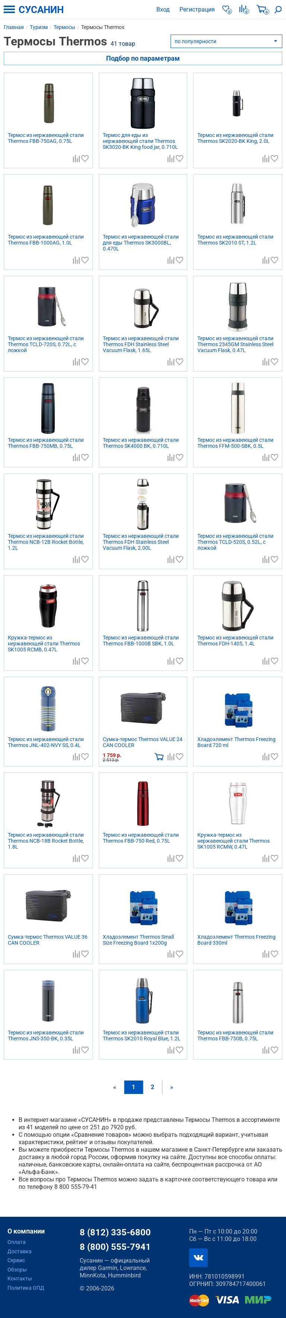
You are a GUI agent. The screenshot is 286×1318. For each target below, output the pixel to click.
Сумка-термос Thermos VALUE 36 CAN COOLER (48, 940)
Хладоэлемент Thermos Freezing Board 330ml (236, 940)
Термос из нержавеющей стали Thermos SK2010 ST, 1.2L (235, 240)
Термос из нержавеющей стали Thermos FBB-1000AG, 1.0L (46, 240)
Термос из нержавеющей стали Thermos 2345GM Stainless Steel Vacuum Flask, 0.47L (235, 344)
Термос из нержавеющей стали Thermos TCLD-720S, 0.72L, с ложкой (46, 344)
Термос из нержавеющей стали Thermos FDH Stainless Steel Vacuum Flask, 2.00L (141, 542)
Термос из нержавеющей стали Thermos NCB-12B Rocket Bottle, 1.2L (46, 542)
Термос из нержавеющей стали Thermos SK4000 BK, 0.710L (141, 443)
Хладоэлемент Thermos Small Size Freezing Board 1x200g (138, 940)
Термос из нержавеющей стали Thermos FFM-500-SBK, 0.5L (235, 443)
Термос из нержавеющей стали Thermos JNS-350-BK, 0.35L (46, 1035)
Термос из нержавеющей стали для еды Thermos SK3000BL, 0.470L (141, 243)
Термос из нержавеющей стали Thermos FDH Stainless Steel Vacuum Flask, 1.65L (141, 344)
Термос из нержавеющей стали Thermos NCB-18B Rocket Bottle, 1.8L (46, 841)
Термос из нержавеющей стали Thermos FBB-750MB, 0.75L (46, 443)
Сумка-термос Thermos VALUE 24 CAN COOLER (142, 742)
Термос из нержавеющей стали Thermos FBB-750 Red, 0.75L (141, 838)
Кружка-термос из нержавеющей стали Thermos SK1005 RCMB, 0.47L (44, 643)
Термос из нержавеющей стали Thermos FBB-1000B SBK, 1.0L (141, 641)
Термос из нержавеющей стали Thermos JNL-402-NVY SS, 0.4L (46, 742)
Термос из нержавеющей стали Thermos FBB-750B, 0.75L (235, 1035)
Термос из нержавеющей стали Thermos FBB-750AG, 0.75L (46, 138)
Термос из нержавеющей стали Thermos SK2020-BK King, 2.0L (235, 138)
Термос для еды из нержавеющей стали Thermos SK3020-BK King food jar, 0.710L (140, 141)
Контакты (19, 1279)
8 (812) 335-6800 (115, 1232)
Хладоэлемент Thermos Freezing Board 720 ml (236, 742)
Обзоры (17, 1270)
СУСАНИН (41, 10)
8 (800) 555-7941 (115, 1246)
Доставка (19, 1251)
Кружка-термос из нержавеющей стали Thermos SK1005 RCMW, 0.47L (233, 841)
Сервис (16, 1260)
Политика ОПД (25, 1288)
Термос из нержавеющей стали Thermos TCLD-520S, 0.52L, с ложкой (235, 542)
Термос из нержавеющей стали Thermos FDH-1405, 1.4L (235, 641)
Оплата (16, 1242)
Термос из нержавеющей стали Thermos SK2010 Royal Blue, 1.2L (142, 1035)
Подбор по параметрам (143, 58)
